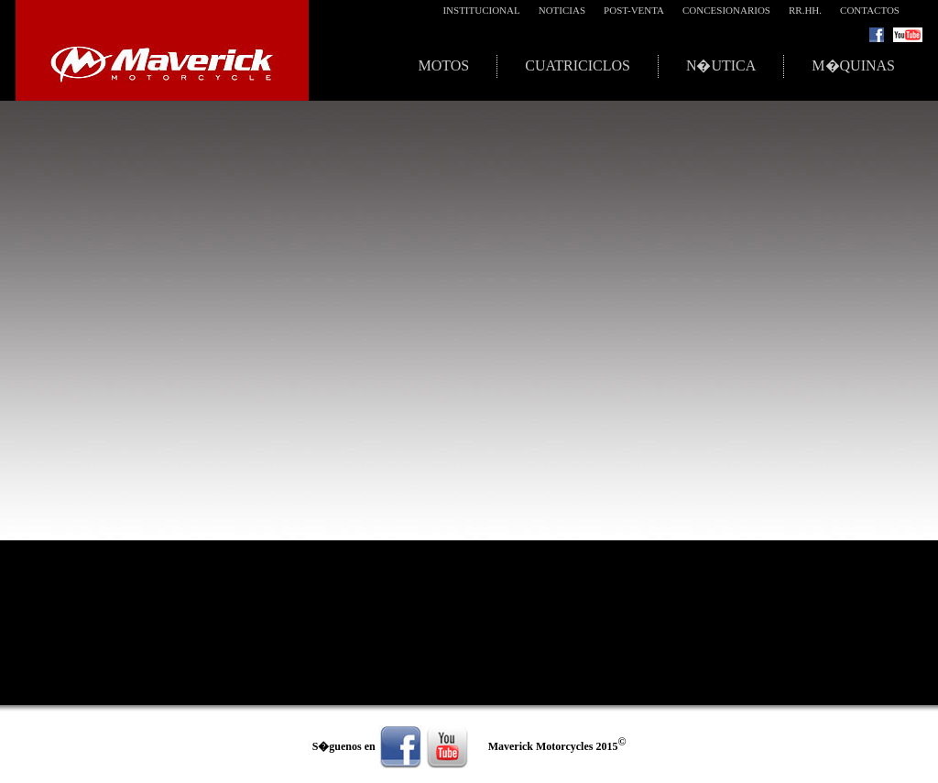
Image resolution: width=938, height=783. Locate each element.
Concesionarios (726, 10)
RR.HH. (805, 10)
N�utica (721, 65)
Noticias (562, 10)
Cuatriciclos (577, 65)
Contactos (870, 10)
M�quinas (853, 65)
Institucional (480, 10)
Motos (443, 65)
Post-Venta (634, 10)
